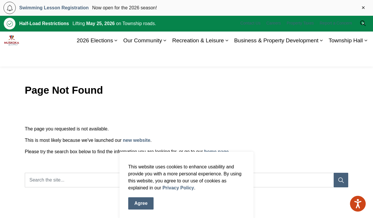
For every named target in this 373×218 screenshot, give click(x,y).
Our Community (142, 58)
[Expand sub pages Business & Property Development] (321, 58)
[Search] (341, 180)
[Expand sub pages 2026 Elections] (116, 58)
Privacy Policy (178, 203)
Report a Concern (336, 40)
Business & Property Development (276, 58)
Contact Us (250, 40)
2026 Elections (95, 58)
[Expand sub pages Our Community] (165, 58)
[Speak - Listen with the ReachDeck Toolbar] (358, 204)
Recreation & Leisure (198, 58)
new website (136, 140)
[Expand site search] (363, 40)
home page (216, 151)
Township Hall (346, 58)
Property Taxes (300, 40)
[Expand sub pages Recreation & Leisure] (227, 58)
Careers (273, 40)
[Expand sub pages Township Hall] (366, 58)
